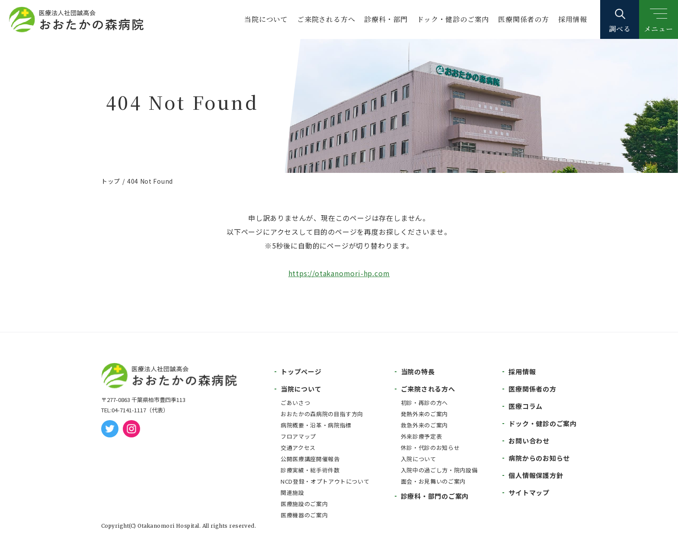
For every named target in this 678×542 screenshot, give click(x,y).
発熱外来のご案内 (424, 414)
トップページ (301, 371)
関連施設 (292, 492)
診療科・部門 (386, 19)
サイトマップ (529, 492)
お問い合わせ (529, 440)
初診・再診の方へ (424, 403)
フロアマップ (298, 436)
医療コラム (525, 406)
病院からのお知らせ (539, 457)
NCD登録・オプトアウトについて (325, 481)
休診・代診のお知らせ (430, 447)
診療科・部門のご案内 (435, 496)
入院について (418, 459)
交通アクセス (298, 447)
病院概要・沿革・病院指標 (316, 425)
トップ (110, 181)
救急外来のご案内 (424, 425)
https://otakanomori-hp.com (339, 273)
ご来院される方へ (326, 19)
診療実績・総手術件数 (310, 470)
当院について (266, 19)
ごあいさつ (295, 403)
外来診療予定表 (421, 436)
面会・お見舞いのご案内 (433, 481)
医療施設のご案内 (304, 504)
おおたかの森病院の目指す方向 (322, 414)
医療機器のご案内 (304, 515)
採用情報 (572, 19)
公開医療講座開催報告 (310, 459)
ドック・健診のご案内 (453, 19)
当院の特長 (418, 371)
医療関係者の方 (523, 19)
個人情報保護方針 (535, 475)
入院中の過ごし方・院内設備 (439, 470)
